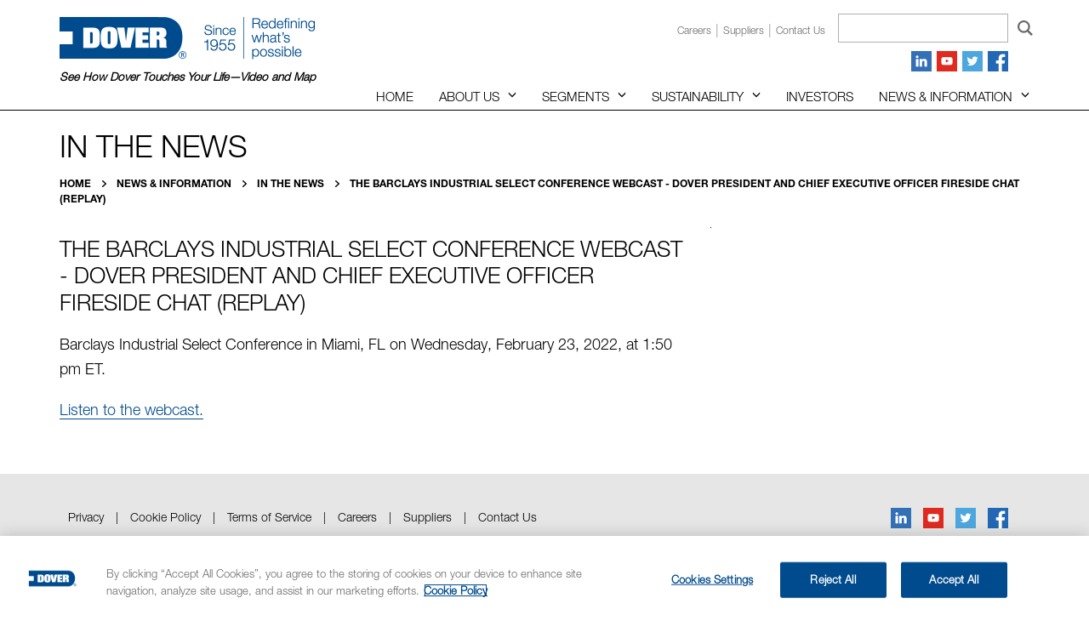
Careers (694, 30)
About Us (469, 96)
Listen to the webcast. (131, 410)
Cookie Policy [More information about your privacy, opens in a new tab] (455, 590)
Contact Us (507, 517)
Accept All (953, 579)
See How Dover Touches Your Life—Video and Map (188, 76)
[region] (544, 578)
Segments (575, 96)
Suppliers (743, 30)
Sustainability (698, 96)
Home (394, 96)
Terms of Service (269, 517)
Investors (819, 96)
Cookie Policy (165, 517)
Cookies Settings (712, 579)
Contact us (800, 30)
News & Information (945, 96)
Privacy (86, 517)
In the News (292, 183)
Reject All (832, 579)
